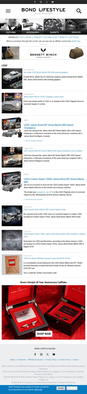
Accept (60, 389)
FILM (21, 37)
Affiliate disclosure (35, 360)
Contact (75, 360)
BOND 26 (63, 37)
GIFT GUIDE (74, 37)
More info (38, 390)
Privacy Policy (51, 360)
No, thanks (72, 389)
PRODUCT (38, 37)
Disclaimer (21, 360)
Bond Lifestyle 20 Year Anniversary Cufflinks (43, 282)
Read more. (76, 41)
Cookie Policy (64, 360)
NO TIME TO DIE (50, 37)
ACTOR (28, 37)
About (12, 360)
